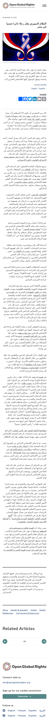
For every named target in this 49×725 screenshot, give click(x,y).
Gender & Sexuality (19, 610)
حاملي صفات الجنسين (24, 182)
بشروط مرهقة (24, 333)
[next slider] (5, 641)
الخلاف (27, 169)
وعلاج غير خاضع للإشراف (21, 449)
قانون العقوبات (32, 292)
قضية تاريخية (38, 377)
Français (22, 710)
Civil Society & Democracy (27, 613)
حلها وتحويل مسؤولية (30, 367)
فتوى (25, 179)
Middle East (8, 613)
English (34, 88)
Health (42, 610)
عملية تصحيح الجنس (32, 229)
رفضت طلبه (27, 383)
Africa (5, 610)
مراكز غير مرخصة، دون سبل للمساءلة (29, 452)
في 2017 (42, 355)
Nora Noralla (41, 85)
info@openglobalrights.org (16, 682)
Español (42, 88)
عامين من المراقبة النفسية (34, 336)
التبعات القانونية (23, 289)
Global (34, 610)
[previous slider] (44, 641)
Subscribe (23, 696)
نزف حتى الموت (39, 125)
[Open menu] (44, 6)
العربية (42, 710)
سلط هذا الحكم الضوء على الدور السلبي (29, 430)
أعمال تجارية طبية (20, 446)
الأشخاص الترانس (38, 194)
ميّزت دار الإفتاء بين (21, 251)
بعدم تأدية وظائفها (33, 364)
